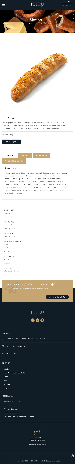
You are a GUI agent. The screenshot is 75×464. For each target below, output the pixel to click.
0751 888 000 (11, 354)
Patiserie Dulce (10, 225)
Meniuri (7, 259)
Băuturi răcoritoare (11, 271)
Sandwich (7, 248)
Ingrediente (41, 155)
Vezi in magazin (11, 142)
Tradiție (6, 377)
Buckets (7, 263)
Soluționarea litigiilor (53, 461)
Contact (7, 405)
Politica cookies (10, 413)
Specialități (8, 217)
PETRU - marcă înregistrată (14, 373)
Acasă (31, 23)
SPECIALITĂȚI (41, 23)
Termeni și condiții (11, 409)
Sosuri (6, 251)
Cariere (6, 388)
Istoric (6, 369)
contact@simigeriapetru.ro (17, 346)
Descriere (9, 155)
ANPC (43, 461)
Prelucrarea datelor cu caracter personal (19, 417)
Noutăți (7, 384)
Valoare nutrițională (14, 161)
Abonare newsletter (57, 297)
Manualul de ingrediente (13, 401)
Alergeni (25, 155)
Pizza (6, 244)
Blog (5, 381)
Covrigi (7, 213)
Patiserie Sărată (10, 228)
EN (72, 1)
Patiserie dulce (9, 236)
